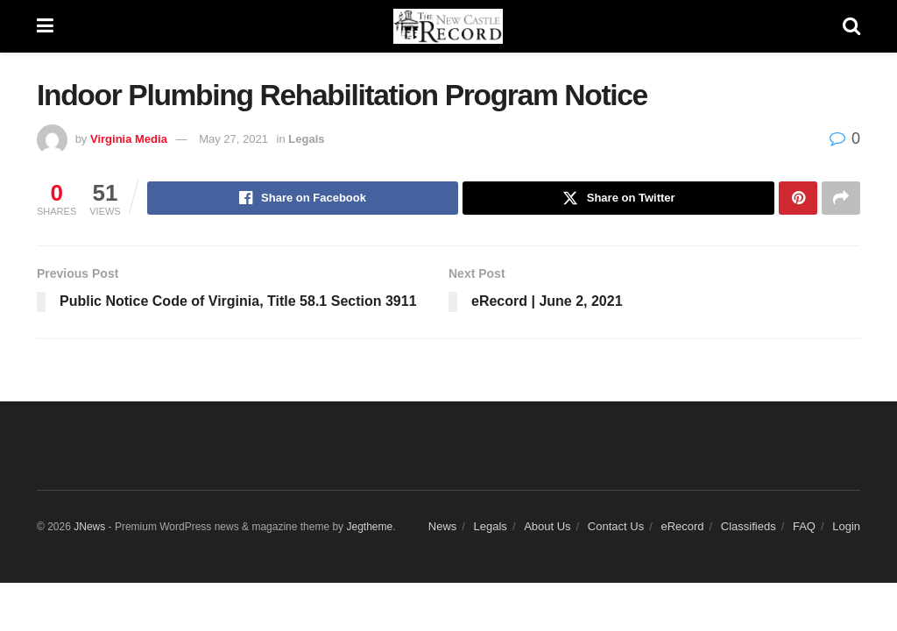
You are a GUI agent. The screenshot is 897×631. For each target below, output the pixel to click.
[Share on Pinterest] (798, 198)
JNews (89, 527)
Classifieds (748, 526)
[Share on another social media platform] (841, 198)
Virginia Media (128, 138)
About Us (547, 526)
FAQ (804, 526)
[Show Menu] (45, 26)
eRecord (681, 526)
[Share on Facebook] (303, 198)
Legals (306, 138)
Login (846, 526)
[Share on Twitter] (618, 198)
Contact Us (616, 526)
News (442, 526)
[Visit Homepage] (448, 26)
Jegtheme (369, 527)
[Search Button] (851, 26)
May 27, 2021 (233, 138)
